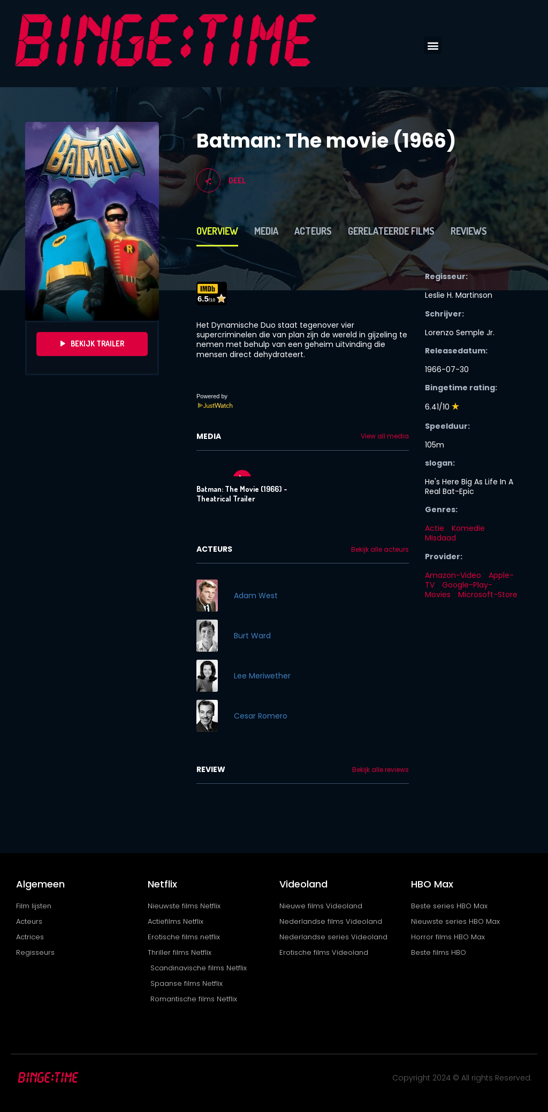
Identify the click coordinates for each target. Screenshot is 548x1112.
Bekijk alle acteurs (380, 549)
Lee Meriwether (262, 676)
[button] (433, 45)
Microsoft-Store (487, 594)
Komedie (468, 528)
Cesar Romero (260, 716)
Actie (434, 528)
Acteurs (313, 231)
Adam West (256, 595)
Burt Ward (252, 635)
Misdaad (440, 537)
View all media (385, 436)
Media (266, 231)
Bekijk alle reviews (380, 770)
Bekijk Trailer (92, 344)
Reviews (469, 231)
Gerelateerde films (391, 231)
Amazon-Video (453, 575)
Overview (217, 231)
